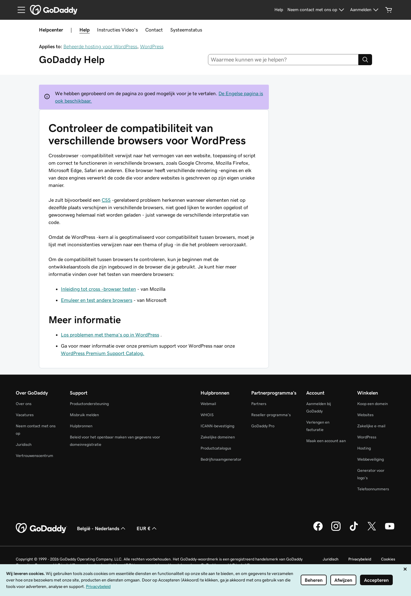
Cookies (388, 559)
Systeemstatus (186, 29)
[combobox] (283, 59)
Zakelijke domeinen (218, 437)
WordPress (151, 46)
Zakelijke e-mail (371, 426)
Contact (154, 29)
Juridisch (24, 444)
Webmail (208, 404)
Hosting (364, 448)
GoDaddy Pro (262, 426)
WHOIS (207, 415)
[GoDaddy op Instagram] (335, 529)
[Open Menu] (18, 9)
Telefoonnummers (373, 489)
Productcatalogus (216, 448)
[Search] (365, 59)
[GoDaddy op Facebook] (318, 529)
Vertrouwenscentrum (34, 456)
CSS (106, 199)
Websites (365, 415)
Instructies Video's (117, 29)
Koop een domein (372, 404)
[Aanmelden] (365, 10)
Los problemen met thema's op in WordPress (110, 334)
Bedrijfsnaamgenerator (221, 459)
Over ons (24, 404)
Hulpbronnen (81, 426)
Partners (258, 404)
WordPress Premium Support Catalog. (102, 353)
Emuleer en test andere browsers (96, 300)
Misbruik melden (84, 415)
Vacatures (25, 415)
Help (84, 29)
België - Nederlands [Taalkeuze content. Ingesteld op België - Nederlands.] (102, 528)
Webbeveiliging (370, 459)
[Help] (279, 10)
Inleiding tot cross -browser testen (98, 288)
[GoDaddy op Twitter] (371, 529)
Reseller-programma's (271, 415)
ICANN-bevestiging (217, 426)
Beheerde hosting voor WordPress (100, 46)
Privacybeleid (359, 559)
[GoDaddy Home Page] (41, 528)
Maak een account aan (326, 441)
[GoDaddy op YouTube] (389, 529)
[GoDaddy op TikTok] (353, 529)
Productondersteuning (89, 404)
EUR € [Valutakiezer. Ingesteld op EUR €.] (147, 528)
